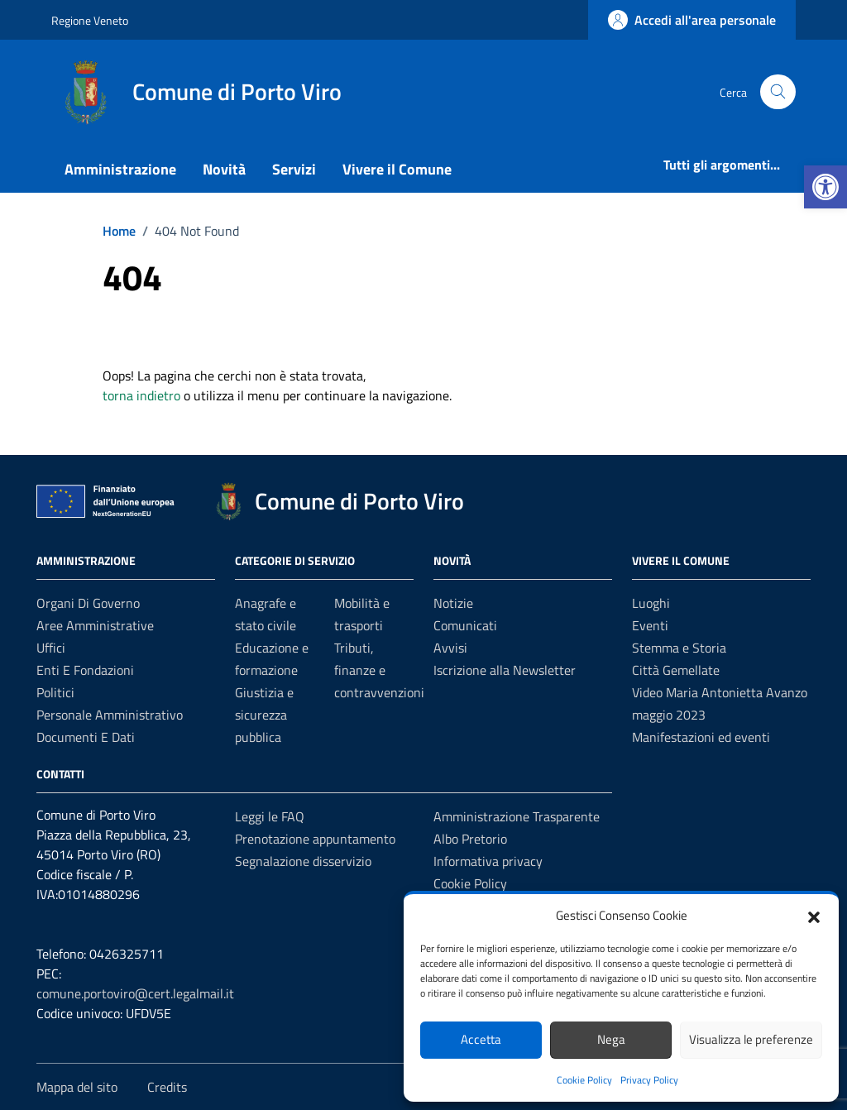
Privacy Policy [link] (649, 1080)
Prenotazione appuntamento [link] (315, 839)
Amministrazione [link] (120, 169)
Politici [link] (55, 692)
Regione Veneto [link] (89, 20)
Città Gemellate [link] (676, 670)
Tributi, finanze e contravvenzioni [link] (379, 670)
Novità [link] (224, 169)
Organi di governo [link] (88, 603)
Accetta (481, 1039)
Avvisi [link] (450, 648)
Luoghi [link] (651, 603)
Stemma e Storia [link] (679, 648)
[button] (814, 915)
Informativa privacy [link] (488, 861)
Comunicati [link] (465, 625)
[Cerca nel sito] (778, 92)
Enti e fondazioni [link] (85, 670)
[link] (825, 186)
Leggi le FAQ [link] (269, 816)
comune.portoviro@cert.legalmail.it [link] (135, 993)
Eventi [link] (650, 625)
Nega (611, 1039)
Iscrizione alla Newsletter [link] (504, 670)
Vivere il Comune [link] (397, 169)
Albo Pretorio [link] (470, 839)
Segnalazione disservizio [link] (303, 861)
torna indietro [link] (141, 395)
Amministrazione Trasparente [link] (516, 816)
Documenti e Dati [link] (85, 737)
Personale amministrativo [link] (109, 715)
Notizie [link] (453, 603)
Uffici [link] (50, 648)
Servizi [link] (294, 169)
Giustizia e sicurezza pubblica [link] (264, 714)
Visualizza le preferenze (751, 1039)
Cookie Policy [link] (584, 1080)
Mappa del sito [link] (76, 1087)
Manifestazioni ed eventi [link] (701, 737)
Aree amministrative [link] (95, 625)
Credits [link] (167, 1087)
